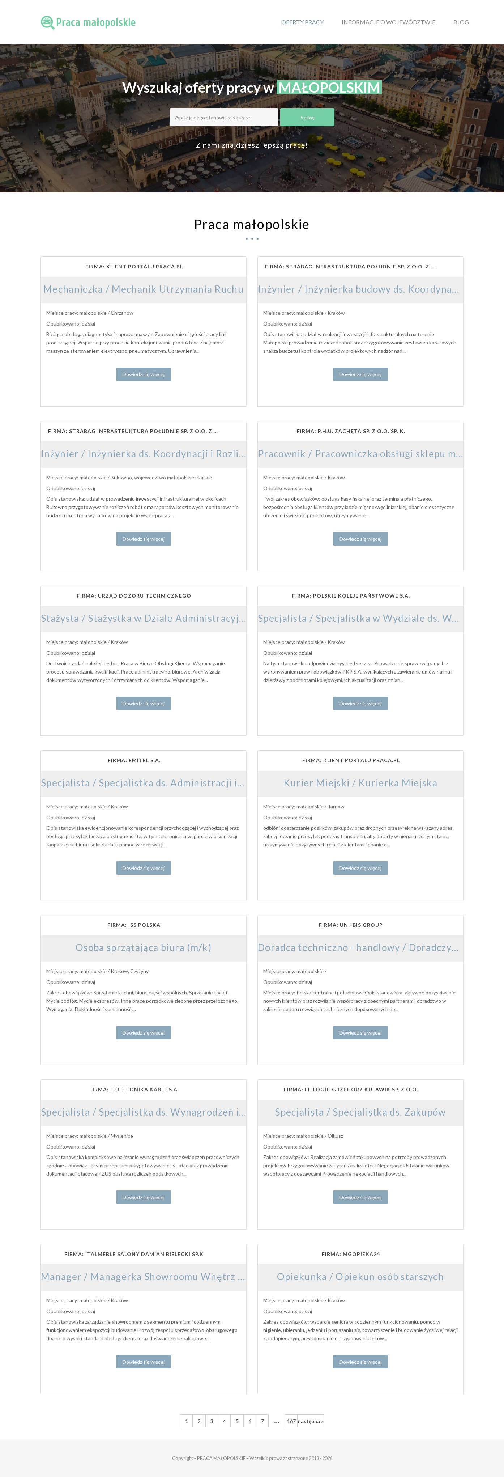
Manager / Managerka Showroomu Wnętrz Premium (160, 1276)
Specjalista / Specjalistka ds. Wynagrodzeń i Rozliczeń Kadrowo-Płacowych (210, 1112)
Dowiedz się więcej (144, 374)
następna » (311, 1421)
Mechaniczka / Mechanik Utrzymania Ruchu (143, 289)
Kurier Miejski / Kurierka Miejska (360, 783)
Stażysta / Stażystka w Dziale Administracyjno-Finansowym (175, 618)
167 (291, 1421)
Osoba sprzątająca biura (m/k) (144, 947)
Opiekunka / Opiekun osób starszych (360, 1276)
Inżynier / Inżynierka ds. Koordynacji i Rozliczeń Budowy (169, 453)
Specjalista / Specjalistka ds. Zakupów (360, 1112)
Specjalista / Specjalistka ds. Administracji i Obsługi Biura (171, 783)
